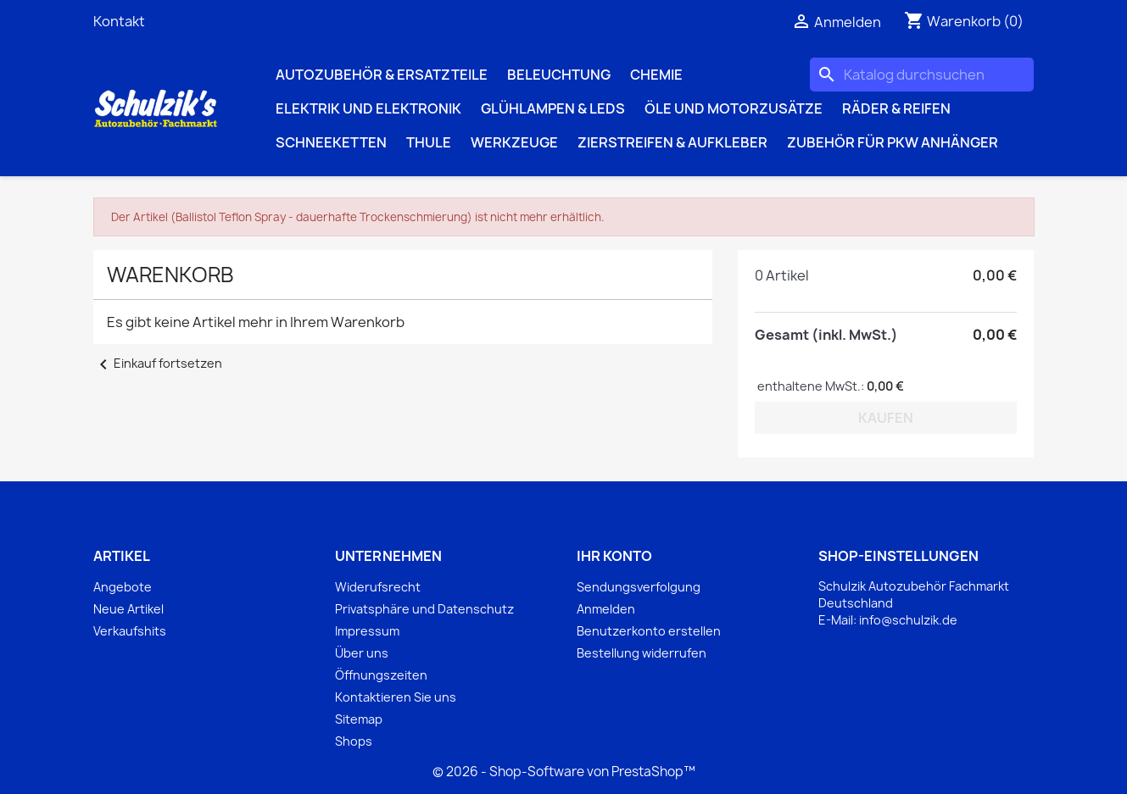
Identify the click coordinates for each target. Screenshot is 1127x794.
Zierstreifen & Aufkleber (672, 142)
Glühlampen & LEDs (553, 108)
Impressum (367, 631)
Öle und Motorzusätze (733, 108)
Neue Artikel (128, 609)
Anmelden (606, 609)
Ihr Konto (614, 556)
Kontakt (119, 21)
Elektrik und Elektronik (368, 108)
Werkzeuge (514, 142)
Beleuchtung (559, 74)
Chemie (656, 74)
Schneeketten (331, 142)
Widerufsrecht (378, 587)
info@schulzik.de (908, 620)
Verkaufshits (129, 631)
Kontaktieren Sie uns (395, 697)
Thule (428, 142)
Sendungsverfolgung (638, 587)
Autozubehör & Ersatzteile (382, 74)
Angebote (122, 587)
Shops (353, 741)
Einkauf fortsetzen (157, 363)
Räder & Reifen (896, 108)
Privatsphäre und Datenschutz (424, 609)
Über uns (361, 653)
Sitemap (358, 719)
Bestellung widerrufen (641, 653)
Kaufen (885, 417)
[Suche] (922, 75)
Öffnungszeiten (381, 675)
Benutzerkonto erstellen (649, 631)
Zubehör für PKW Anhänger (892, 142)
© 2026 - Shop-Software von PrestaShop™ (563, 771)
